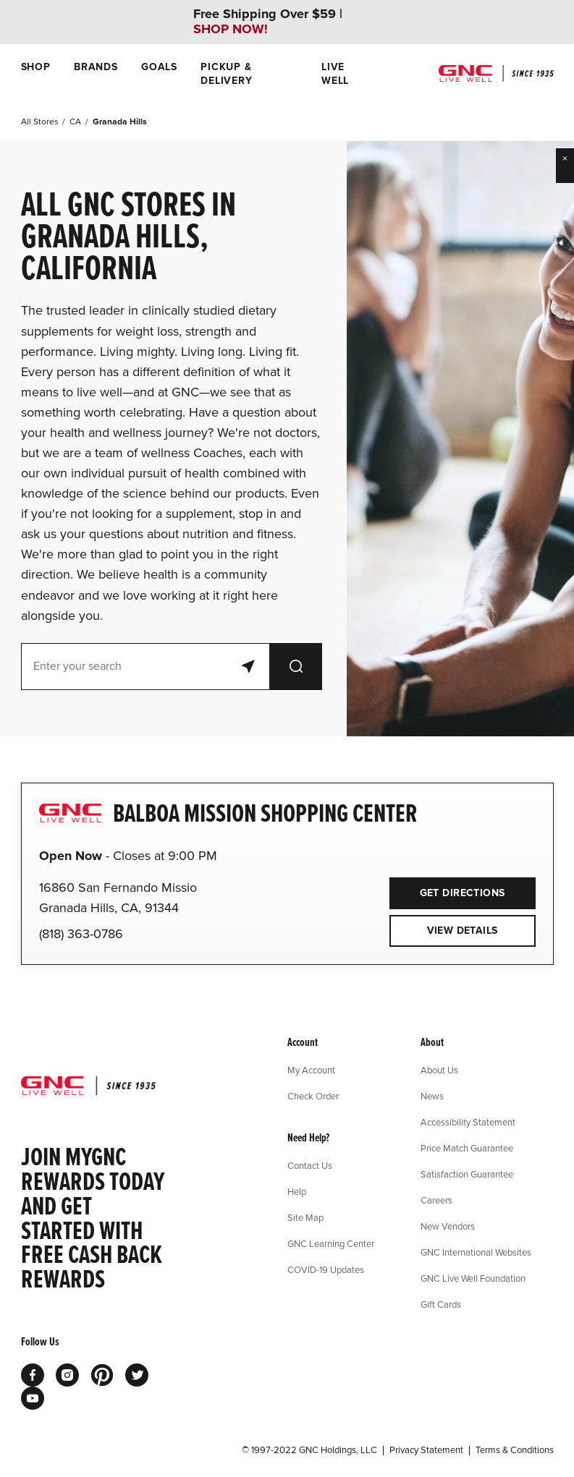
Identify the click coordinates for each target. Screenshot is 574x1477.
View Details (462, 930)
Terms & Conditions (515, 1450)
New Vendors (448, 1226)
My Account (311, 1069)
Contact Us (309, 1165)
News (432, 1095)
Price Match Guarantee (467, 1147)
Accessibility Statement (468, 1121)
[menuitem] (36, 74)
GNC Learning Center (330, 1243)
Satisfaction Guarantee (467, 1173)
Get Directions (447, 888)
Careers (436, 1199)
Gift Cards (441, 1304)
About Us (439, 1069)
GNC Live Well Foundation (473, 1278)
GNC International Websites (476, 1252)
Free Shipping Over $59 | (267, 22)
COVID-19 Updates (325, 1269)
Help (296, 1191)
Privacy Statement (426, 1450)
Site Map (305, 1217)
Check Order (313, 1095)
